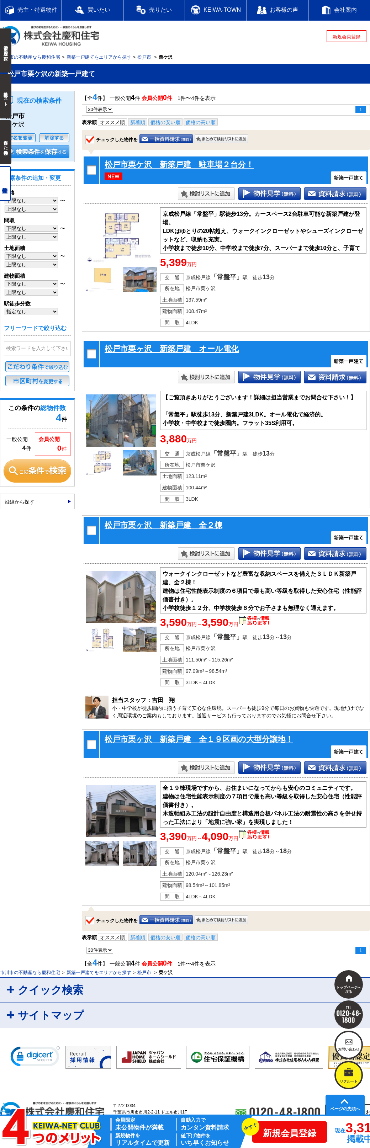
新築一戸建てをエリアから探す (99, 57)
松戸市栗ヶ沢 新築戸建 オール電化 (172, 348)
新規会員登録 (346, 36)
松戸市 (144, 57)
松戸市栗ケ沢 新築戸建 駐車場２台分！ (179, 164)
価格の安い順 (165, 122)
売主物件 (5, 183)
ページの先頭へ (345, 1108)
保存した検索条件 (5, 142)
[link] (35, 1058)
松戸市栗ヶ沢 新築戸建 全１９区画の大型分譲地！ (199, 739)
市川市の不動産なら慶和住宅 (30, 57)
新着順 (137, 122)
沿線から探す (20, 502)
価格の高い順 (201, 122)
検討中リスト (5, 96)
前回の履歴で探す (5, 50)
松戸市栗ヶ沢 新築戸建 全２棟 (163, 525)
